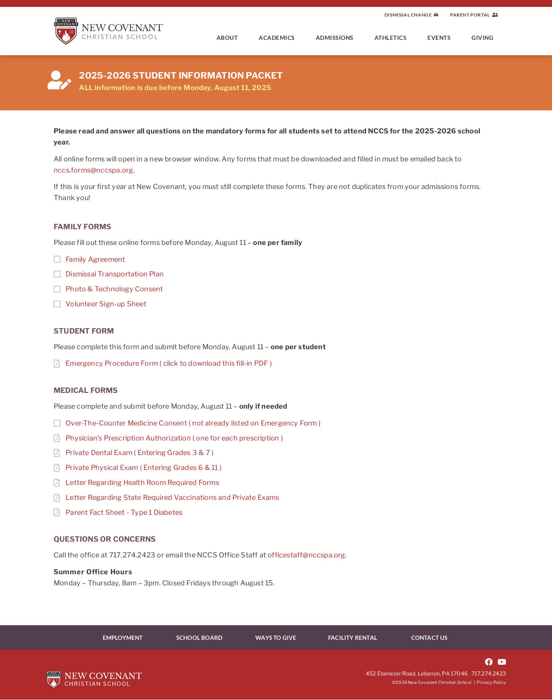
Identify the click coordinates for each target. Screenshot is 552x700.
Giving (484, 37)
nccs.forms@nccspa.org (93, 170)
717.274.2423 (489, 673)
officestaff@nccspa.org (306, 555)
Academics (279, 37)
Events (440, 37)
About (229, 37)
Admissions (336, 37)
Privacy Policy (491, 682)
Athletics (393, 37)
